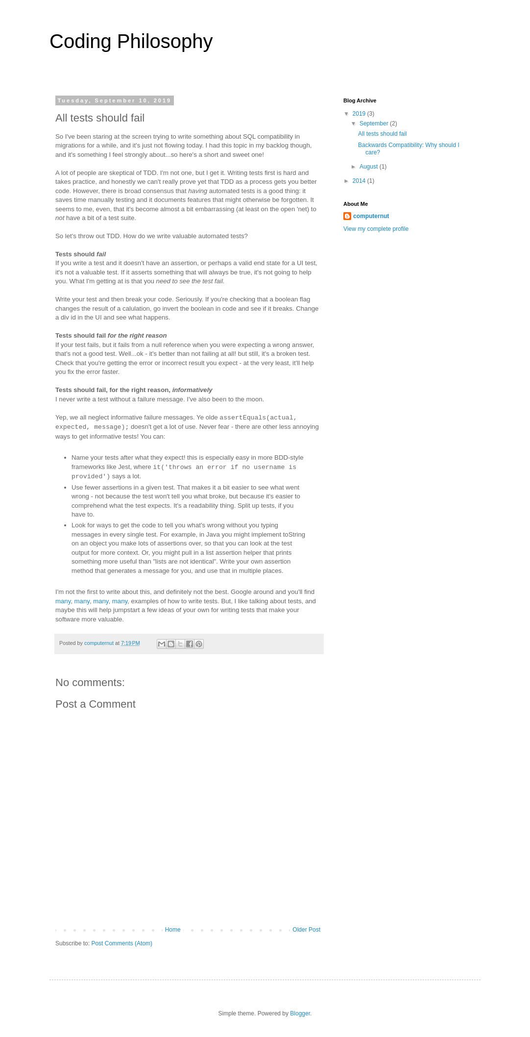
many (63, 601)
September (375, 123)
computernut (371, 216)
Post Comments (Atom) (121, 943)
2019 (360, 113)
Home (173, 929)
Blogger (300, 1013)
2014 (360, 180)
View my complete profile (376, 228)
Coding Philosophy (131, 41)
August (370, 166)
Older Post (306, 929)
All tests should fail (382, 133)
